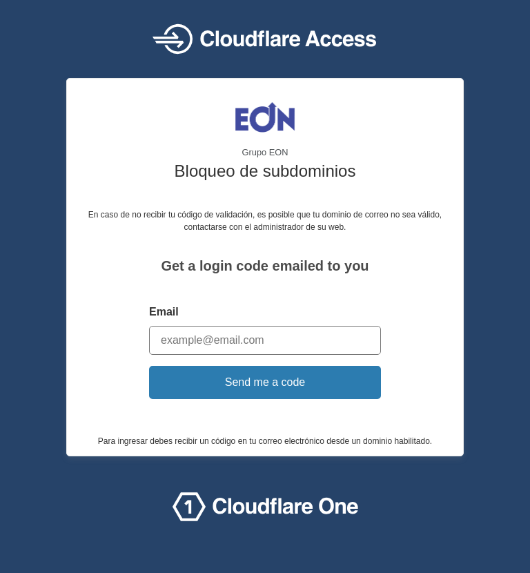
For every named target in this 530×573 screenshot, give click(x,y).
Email (164, 312)
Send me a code (265, 382)
